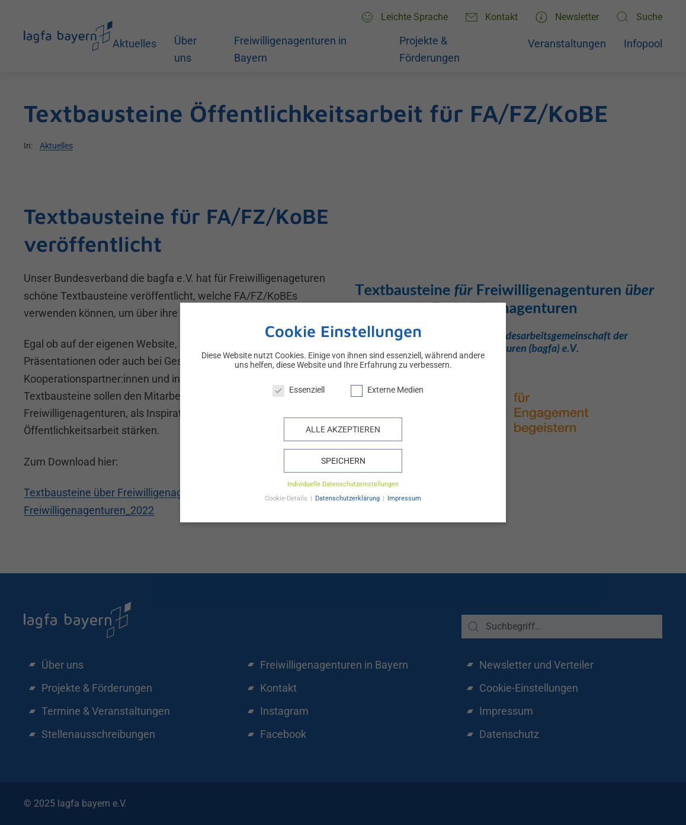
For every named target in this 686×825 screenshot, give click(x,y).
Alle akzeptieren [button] (343, 429)
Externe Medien (387, 389)
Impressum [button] (404, 498)
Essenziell (299, 389)
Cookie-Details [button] (287, 498)
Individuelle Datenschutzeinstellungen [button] (343, 484)
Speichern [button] (343, 461)
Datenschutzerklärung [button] (348, 498)
